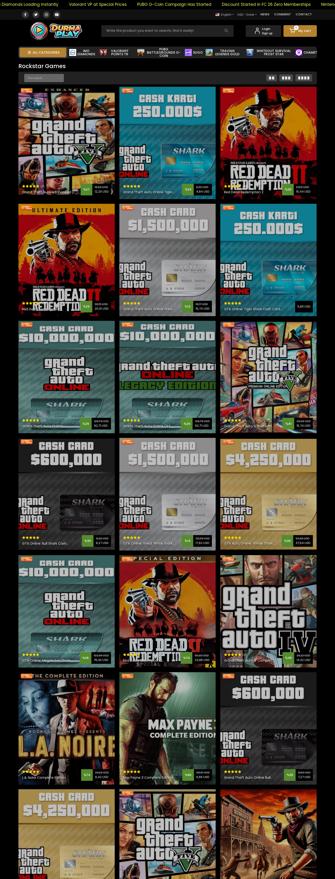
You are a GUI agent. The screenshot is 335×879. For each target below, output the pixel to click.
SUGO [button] (194, 52)
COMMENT (282, 14)
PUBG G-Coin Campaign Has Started (191, 4)
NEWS (264, 14)
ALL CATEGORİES (43, 52)
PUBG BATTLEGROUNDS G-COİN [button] (159, 52)
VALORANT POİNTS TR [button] (114, 52)
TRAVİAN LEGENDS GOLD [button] (222, 52)
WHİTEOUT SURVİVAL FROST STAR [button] (268, 52)
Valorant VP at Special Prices (114, 4)
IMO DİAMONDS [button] (82, 52)
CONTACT (304, 14)
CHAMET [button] (306, 52)
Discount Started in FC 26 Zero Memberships (282, 4)
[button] (300, 31)
